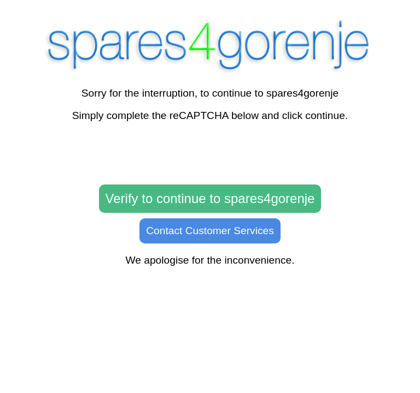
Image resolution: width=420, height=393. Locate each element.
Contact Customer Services (210, 230)
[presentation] (210, 153)
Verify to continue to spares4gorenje (210, 198)
